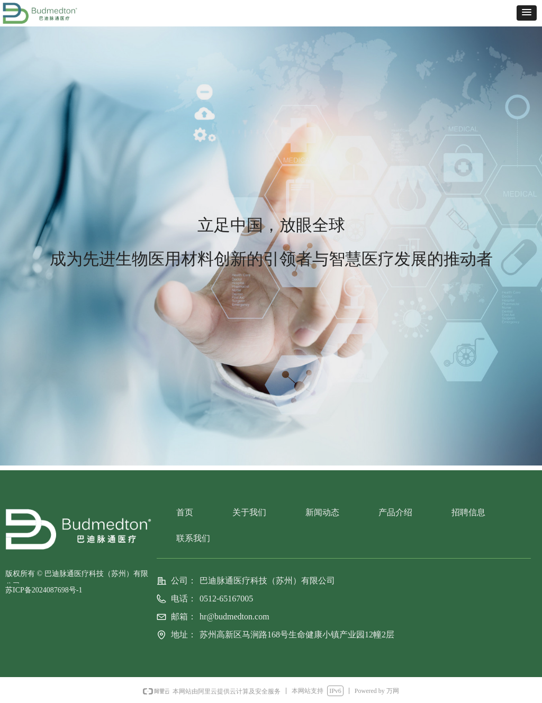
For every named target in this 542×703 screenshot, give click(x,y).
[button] (527, 13)
